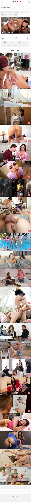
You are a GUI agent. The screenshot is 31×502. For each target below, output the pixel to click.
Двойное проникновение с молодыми (10, 12)
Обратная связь (15, 496)
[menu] (2, 1)
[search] (28, 1)
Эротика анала (5, 14)
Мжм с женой (13, 14)
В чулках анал (24, 12)
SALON (15, 1)
